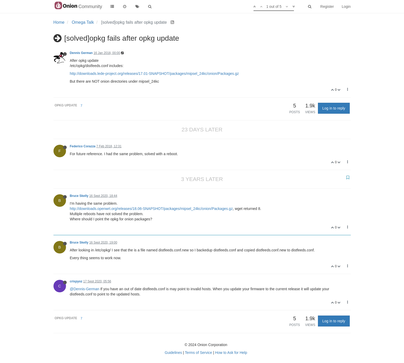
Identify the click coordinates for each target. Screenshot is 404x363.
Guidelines (173, 352)
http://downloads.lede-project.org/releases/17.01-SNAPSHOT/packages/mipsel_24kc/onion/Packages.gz (154, 73)
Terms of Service (198, 352)
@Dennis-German (84, 289)
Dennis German (81, 53)
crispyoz (76, 281)
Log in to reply (333, 108)
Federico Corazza (82, 146)
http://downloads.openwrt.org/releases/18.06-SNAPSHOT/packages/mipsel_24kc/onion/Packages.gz (151, 209)
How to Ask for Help (231, 352)
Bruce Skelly (79, 196)
